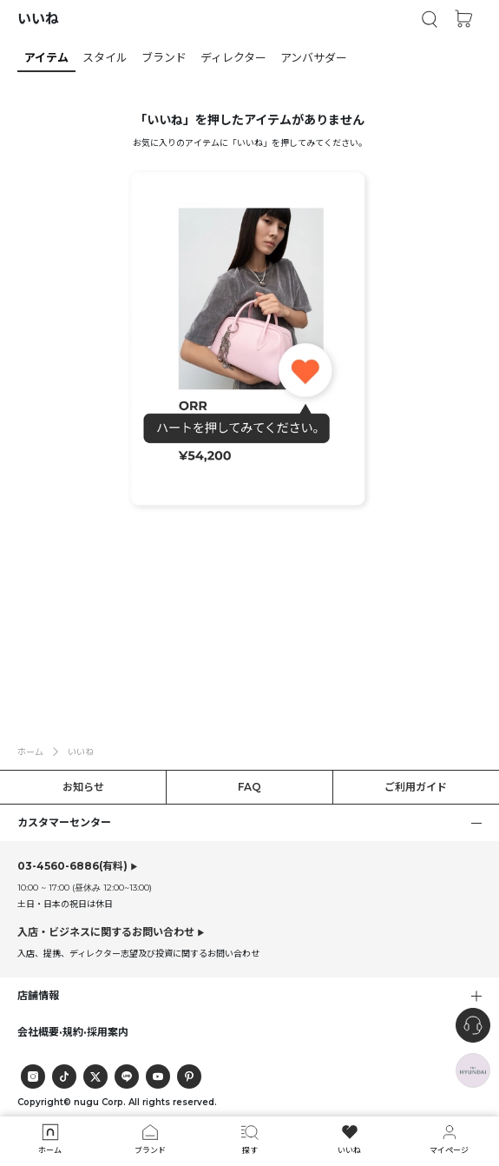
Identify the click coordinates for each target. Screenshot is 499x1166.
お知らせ (83, 786)
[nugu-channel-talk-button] (473, 1025)
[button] (429, 19)
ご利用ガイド (415, 786)
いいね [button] (81, 751)
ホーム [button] (30, 751)
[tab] (249, 57)
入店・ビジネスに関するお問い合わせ (105, 931)
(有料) (72, 866)
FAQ (249, 786)
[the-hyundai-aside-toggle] (473, 1070)
